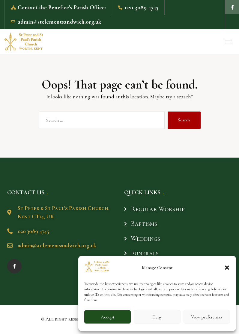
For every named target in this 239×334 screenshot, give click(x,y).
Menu (228, 42)
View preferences (207, 317)
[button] (227, 268)
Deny (157, 317)
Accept (108, 317)
